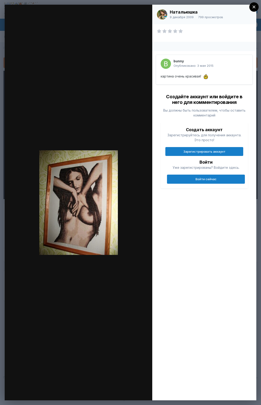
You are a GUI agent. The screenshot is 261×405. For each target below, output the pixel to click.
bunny (179, 61)
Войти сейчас (206, 179)
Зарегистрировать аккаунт (204, 151)
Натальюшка (184, 12)
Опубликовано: (194, 65)
